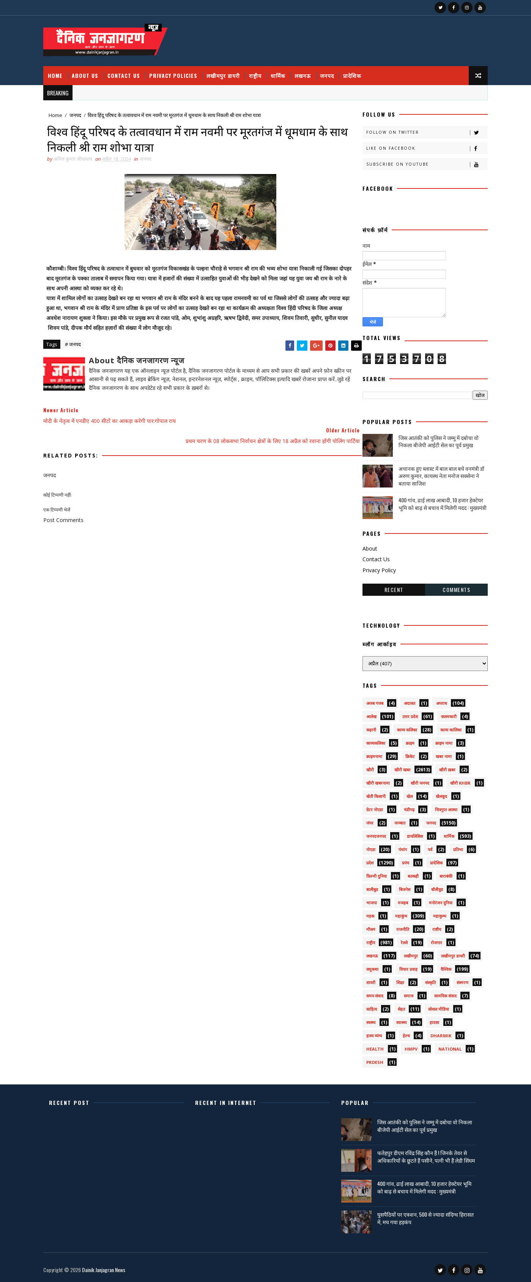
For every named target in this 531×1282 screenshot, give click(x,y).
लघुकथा (368, 966)
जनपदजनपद (372, 833)
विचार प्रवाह (404, 966)
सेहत (397, 1006)
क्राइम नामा (440, 740)
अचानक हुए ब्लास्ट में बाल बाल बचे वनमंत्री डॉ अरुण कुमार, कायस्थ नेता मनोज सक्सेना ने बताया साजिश (438, 472)
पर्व (426, 847)
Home (59, 72)
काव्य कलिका (403, 727)
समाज (405, 993)
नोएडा (367, 847)
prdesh (371, 1059)
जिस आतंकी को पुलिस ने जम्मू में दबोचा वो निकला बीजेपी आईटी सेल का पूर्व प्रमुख (435, 438)
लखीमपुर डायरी (227, 72)
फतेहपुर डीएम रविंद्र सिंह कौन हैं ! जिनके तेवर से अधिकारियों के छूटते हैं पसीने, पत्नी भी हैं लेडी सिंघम (421, 1157)
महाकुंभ (397, 913)
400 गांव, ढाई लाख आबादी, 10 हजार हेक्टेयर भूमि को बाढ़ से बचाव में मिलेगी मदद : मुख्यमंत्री (439, 501)
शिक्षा (396, 980)
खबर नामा (440, 754)
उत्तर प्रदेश (406, 714)
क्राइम (406, 740)
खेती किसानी (372, 793)
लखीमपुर (407, 953)
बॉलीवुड (433, 886)
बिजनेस (401, 886)
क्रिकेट (406, 754)
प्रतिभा (454, 847)
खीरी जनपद (416, 780)
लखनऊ (307, 72)
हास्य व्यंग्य (370, 1033)
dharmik (437, 1033)
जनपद (331, 72)
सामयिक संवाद (441, 993)
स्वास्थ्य (397, 1019)
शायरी (367, 980)
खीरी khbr (456, 780)
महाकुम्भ (436, 913)
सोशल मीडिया (434, 1006)
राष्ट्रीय (259, 72)
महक (366, 913)
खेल (406, 793)
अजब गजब (371, 700)
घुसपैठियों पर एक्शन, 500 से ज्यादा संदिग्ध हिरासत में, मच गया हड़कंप (416, 1217)
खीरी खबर (399, 767)
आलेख (367, 714)
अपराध (437, 700)
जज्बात (396, 820)
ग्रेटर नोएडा (370, 807)
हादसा (430, 1019)
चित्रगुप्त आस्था (442, 807)
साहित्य (367, 1006)
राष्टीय (433, 926)
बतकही (409, 873)
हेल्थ (402, 1033)
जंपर (366, 820)
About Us (89, 72)
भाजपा (367, 900)
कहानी (367, 727)
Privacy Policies (177, 72)
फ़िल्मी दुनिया (372, 873)
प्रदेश (366, 860)
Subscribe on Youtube (423, 162)
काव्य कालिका (447, 727)
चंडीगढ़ (405, 807)
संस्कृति (426, 980)
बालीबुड (368, 886)
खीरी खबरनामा (374, 780)
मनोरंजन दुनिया (437, 900)
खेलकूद (437, 793)
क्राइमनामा (370, 754)
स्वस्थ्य (367, 1019)
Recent (389, 586)
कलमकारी (445, 714)
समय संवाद (371, 993)
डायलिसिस (411, 833)
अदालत (405, 700)
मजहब (399, 900)
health (371, 1046)
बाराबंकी (442, 873)
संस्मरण (459, 980)
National (446, 1046)
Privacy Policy (375, 567)
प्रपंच (401, 860)
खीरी (366, 767)
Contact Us (128, 72)
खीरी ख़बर (443, 767)
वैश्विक (442, 966)
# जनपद (77, 353)
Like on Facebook (423, 146)
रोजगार (432, 940)
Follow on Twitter (423, 130)
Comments (452, 586)
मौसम (367, 926)
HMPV (407, 1046)
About (366, 545)
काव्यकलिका (371, 740)
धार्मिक (282, 72)
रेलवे (400, 940)
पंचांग (399, 847)
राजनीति (398, 926)
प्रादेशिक (356, 72)
